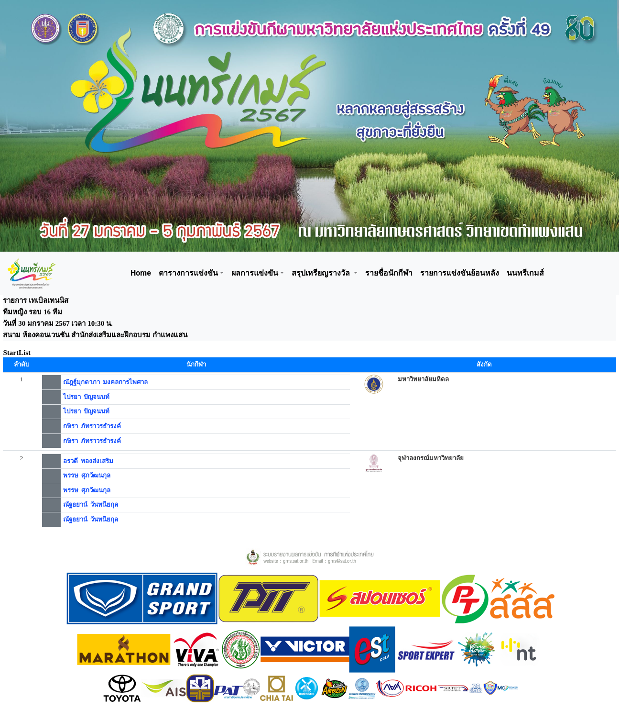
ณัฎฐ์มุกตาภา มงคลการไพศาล (105, 382)
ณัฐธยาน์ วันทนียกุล (91, 504)
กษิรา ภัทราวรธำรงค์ (92, 426)
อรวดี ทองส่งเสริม (88, 461)
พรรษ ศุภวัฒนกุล (87, 475)
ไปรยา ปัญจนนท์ (86, 396)
